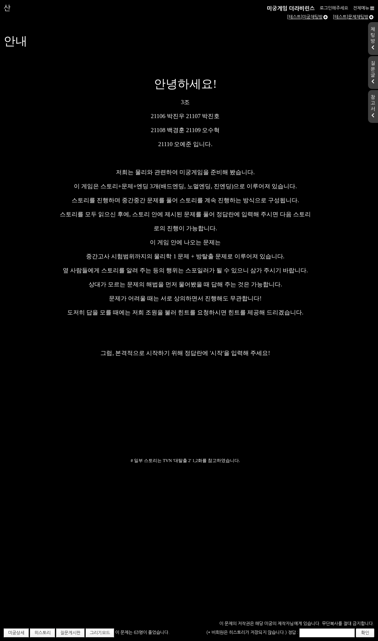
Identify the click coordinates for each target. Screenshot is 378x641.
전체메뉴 (363, 8)
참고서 (373, 106)
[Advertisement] (189, 563)
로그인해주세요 (334, 8)
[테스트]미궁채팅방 (307, 17)
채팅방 (373, 38)
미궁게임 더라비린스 (291, 8)
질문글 (373, 72)
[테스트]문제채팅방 (353, 17)
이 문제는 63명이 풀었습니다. (142, 632)
